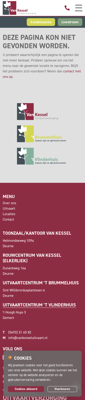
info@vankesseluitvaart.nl (25, 338)
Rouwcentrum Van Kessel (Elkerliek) (32, 258)
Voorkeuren (62, 389)
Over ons (9, 203)
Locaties (9, 213)
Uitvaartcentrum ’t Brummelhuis (41, 283)
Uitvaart (9, 208)
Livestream (70, 22)
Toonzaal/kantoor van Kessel (37, 233)
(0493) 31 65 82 (17, 332)
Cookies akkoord (26, 389)
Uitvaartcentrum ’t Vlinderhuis (39, 305)
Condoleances (40, 22)
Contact (8, 219)
